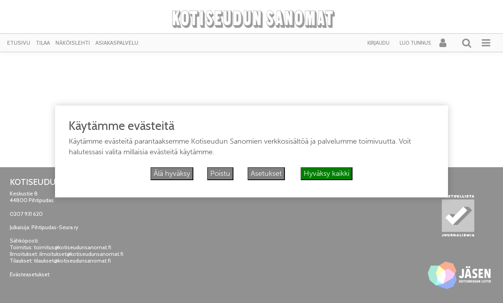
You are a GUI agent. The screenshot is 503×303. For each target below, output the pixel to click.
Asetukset (266, 173)
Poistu (220, 173)
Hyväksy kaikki (326, 173)
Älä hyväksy (172, 173)
